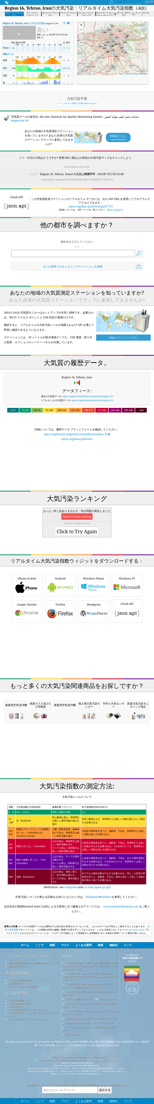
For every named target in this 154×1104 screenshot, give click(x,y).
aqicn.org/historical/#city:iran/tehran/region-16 (88, 396)
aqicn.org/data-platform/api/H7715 (90, 206)
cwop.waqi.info (107, 998)
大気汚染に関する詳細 (20, 979)
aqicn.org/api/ (114, 209)
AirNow (107, 897)
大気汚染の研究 (17, 973)
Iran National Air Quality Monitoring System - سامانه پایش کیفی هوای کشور (78, 1059)
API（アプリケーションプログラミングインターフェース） (31, 1014)
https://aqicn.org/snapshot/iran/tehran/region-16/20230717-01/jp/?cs (77, 179)
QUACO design (74, 1034)
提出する (105, 1090)
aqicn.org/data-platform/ (77, 439)
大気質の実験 (15, 983)
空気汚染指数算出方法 (20, 1003)
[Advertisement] (77, 467)
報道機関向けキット (19, 965)
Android (60, 585)
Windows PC (127, 585)
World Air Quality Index (133, 929)
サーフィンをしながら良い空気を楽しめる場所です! (89, 1028)
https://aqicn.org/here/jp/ (77, 166)
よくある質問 (16, 993)
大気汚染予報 (15, 1006)
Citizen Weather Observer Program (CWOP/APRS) (77, 1056)
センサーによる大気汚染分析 (23, 986)
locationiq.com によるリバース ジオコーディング (91, 1018)
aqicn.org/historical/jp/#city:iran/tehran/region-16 (75, 434)
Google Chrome (26, 611)
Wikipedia (92, 897)
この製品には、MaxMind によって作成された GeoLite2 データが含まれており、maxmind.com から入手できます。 (90, 976)
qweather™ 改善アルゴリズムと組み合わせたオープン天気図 (90, 993)
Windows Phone (93, 585)
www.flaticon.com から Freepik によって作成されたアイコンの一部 (90, 1012)
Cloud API (127, 611)
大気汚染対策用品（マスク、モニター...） (30, 1009)
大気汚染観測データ (19, 1000)
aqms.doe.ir (19, 120)
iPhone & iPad (26, 585)
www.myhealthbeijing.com (120, 906)
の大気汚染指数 (24, 23)
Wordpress (93, 611)
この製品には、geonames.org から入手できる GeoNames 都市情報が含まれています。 (88, 985)
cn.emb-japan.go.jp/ (96, 887)
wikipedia (70, 887)
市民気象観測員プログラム (79, 998)
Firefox (60, 611)
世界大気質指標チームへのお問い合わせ (29, 962)
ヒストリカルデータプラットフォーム (28, 1018)
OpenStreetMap (131, 74)
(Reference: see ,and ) (77, 846)
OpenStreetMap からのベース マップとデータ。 (90, 1022)
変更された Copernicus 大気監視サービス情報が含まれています (90, 1005)
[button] (111, 50)
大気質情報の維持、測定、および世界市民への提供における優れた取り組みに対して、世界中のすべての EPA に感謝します (90, 965)
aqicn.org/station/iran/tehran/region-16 (92, 400)
